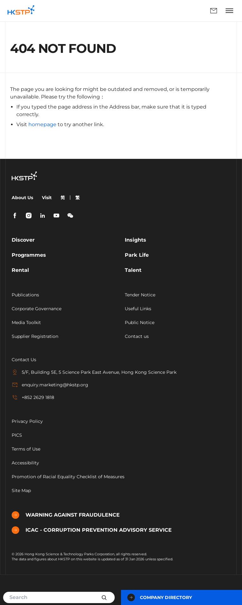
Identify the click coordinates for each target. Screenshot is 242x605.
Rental (20, 270)
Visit (47, 197)
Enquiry (213, 10)
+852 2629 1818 (33, 397)
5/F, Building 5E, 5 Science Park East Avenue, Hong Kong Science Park (94, 372)
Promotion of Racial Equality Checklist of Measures (68, 476)
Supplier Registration (35, 336)
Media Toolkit (26, 322)
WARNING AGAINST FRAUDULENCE (66, 515)
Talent (133, 270)
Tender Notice (140, 295)
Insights (135, 240)
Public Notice (139, 322)
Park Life (137, 255)
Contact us (137, 336)
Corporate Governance (36, 308)
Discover (23, 240)
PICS (17, 435)
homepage (42, 124)
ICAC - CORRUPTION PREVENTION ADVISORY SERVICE (92, 530)
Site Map (21, 490)
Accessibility (25, 463)
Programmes (29, 255)
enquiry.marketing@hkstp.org (50, 385)
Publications (25, 295)
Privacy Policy (27, 421)
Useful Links (138, 308)
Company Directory (159, 597)
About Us (22, 197)
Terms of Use (26, 449)
